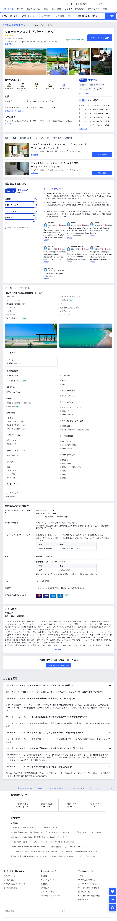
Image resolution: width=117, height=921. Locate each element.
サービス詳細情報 (10, 888)
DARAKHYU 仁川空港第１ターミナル (24, 827)
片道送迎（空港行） (67, 307)
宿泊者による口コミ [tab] (28, 138)
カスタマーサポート (11, 876)
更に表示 (8, 124)
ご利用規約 (45, 888)
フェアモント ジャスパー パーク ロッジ (45, 851)
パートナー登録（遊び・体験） (89, 896)
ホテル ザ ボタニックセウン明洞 (61, 842)
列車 (46, 9)
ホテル (29, 788)
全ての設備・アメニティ (14, 111)
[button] (93, 4)
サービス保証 (9, 880)
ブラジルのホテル (40, 788)
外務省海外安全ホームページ (15, 884)
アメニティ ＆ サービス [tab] (51, 138)
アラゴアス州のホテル (58, 788)
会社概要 (44, 876)
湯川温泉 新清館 (55, 847)
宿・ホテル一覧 (84, 892)
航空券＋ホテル (33, 9)
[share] (112, 899)
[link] (78, 4)
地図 (105, 9)
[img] (26, 61)
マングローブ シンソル (48, 827)
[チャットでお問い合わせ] (112, 907)
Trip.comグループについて (50, 896)
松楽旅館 (53, 856)
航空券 (20, 9)
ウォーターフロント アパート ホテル (29, 31)
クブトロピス (67, 851)
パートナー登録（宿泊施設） (89, 888)
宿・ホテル (8, 9)
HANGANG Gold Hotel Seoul (44, 837)
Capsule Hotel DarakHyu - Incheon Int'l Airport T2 (29, 847)
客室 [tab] (14, 138)
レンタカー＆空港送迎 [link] (74, 9)
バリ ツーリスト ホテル (20, 851)
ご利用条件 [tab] (69, 138)
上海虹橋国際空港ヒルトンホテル (86, 851)
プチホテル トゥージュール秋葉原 (88, 832)
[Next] (111, 335)
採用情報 (44, 884)
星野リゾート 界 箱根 (67, 856)
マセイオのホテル (75, 788)
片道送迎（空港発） (13, 304)
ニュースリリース (47, 880)
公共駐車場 (64, 300)
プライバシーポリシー (49, 892)
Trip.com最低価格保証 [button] (77, 40)
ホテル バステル (62, 837)
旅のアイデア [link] (93, 9)
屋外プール (10, 297)
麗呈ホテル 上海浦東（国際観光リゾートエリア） (29, 856)
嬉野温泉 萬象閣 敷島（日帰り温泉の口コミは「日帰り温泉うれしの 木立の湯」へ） (42, 832)
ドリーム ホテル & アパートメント (76, 847)
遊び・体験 (56, 9)
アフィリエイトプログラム (88, 884)
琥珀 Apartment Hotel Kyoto (21, 837)
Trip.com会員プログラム (87, 880)
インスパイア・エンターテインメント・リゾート (29, 842)
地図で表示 (83, 129)
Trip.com (21, 788)
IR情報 (80, 876)
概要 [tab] (7, 138)
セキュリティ (83, 900)
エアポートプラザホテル (85, 856)
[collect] (112, 891)
